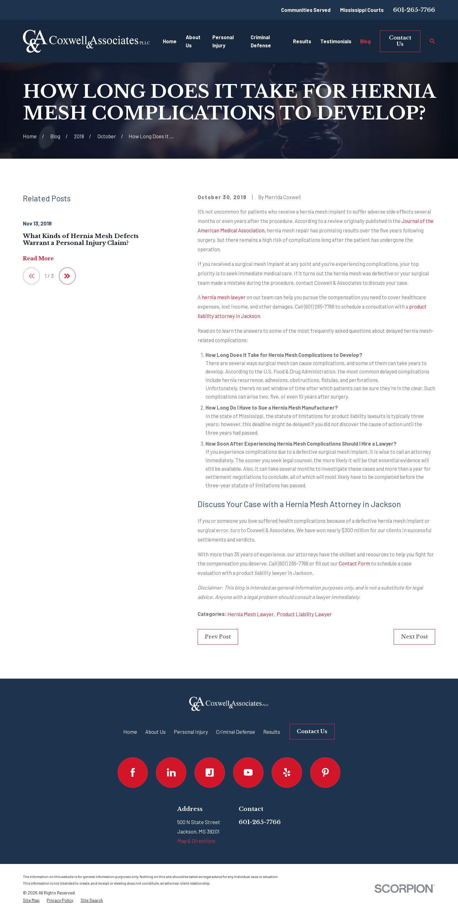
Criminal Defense (235, 731)
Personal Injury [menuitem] (223, 41)
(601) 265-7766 (319, 306)
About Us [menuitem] (193, 41)
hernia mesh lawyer (224, 297)
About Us (155, 731)
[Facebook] (133, 772)
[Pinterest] (325, 772)
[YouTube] (248, 772)
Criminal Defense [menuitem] (261, 41)
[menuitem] (31, 900)
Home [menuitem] (170, 41)
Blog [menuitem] (365, 41)
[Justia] (209, 772)
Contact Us (400, 40)
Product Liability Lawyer (304, 614)
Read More (38, 258)
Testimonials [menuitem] (335, 41)
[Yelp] (287, 772)
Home (130, 731)
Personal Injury (191, 731)
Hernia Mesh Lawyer (250, 614)
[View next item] (67, 275)
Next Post (414, 636)
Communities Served (306, 10)
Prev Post (218, 636)
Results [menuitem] (302, 41)
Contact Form (354, 563)
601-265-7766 (414, 9)
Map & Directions (196, 841)
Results (271, 731)
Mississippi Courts (362, 10)
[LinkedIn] (171, 772)
